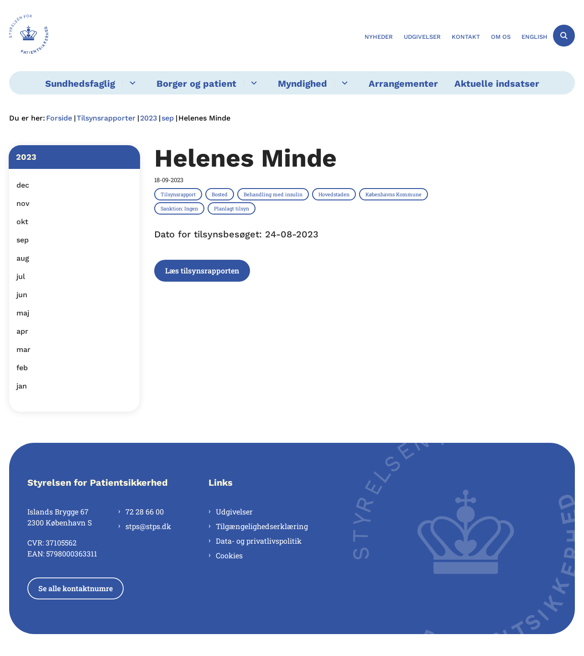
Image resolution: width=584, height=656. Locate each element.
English (534, 37)
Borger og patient (196, 83)
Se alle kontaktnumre (75, 588)
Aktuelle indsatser (496, 83)
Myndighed (302, 83)
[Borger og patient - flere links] (252, 82)
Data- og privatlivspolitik (259, 541)
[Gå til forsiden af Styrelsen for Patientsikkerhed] (28, 36)
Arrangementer (403, 83)
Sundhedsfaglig (80, 83)
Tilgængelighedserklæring (262, 526)
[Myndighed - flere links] (343, 82)
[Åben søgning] (564, 36)
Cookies (229, 555)
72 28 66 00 (144, 511)
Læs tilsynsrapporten (202, 270)
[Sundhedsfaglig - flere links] (131, 82)
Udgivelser (234, 511)
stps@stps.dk (148, 526)
